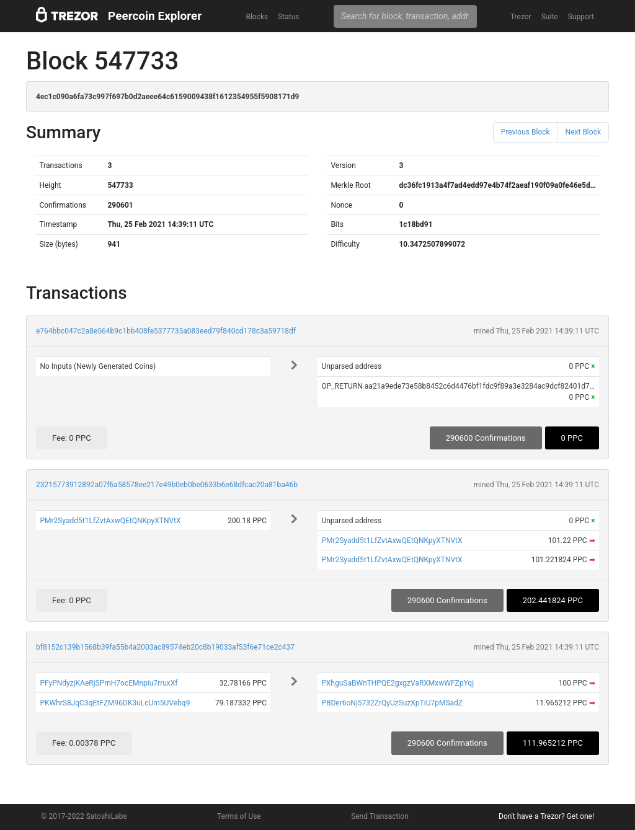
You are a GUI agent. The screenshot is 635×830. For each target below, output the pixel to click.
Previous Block (525, 132)
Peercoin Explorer (155, 16)
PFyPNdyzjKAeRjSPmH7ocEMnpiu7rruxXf (108, 683)
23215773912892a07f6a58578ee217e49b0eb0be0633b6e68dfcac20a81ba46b (167, 484)
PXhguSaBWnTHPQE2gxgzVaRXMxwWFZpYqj (397, 683)
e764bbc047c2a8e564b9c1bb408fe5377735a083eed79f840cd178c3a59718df (166, 331)
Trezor (520, 16)
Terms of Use (239, 816)
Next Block (583, 132)
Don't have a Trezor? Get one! (546, 816)
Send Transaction (380, 816)
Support (581, 16)
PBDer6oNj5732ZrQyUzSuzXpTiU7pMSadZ (392, 703)
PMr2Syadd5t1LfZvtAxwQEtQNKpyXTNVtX (110, 520)
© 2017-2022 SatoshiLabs (84, 816)
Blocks (257, 16)
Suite (549, 16)
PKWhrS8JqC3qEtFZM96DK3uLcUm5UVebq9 (115, 703)
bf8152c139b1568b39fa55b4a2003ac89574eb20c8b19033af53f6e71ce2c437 (165, 647)
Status (288, 16)
